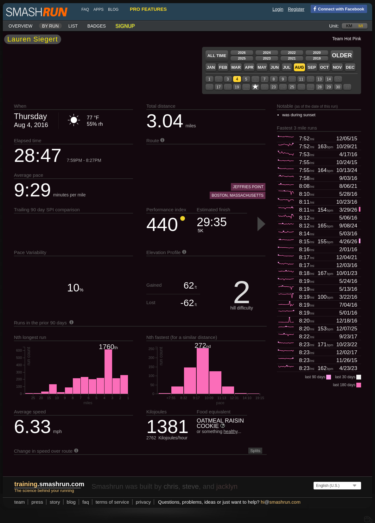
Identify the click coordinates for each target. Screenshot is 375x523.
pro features (148, 9)
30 (338, 87)
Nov (337, 67)
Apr (249, 67)
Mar (236, 67)
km (349, 25)
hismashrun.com (280, 502)
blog (113, 9)
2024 (266, 52)
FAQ (85, 9)
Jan (211, 67)
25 (292, 87)
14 (329, 79)
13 (319, 79)
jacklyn (227, 486)
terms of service (112, 502)
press (37, 502)
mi (361, 25)
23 (273, 87)
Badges (96, 26)
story (55, 502)
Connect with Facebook (337, 8)
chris (170, 486)
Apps (98, 9)
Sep (312, 67)
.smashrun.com (49, 484)
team (19, 502)
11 (301, 79)
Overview (20, 26)
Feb (223, 67)
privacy (143, 502)
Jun (274, 67)
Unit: (334, 26)
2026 (241, 52)
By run (50, 26)
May (261, 67)
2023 (266, 58)
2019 (317, 58)
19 (237, 87)
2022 (292, 52)
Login (277, 9)
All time (216, 55)
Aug (299, 67)
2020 (317, 52)
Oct (324, 67)
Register (296, 9)
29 (329, 87)
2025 (241, 58)
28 (319, 87)
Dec (350, 67)
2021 (292, 58)
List (73, 26)
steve (190, 486)
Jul (287, 67)
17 (218, 87)
